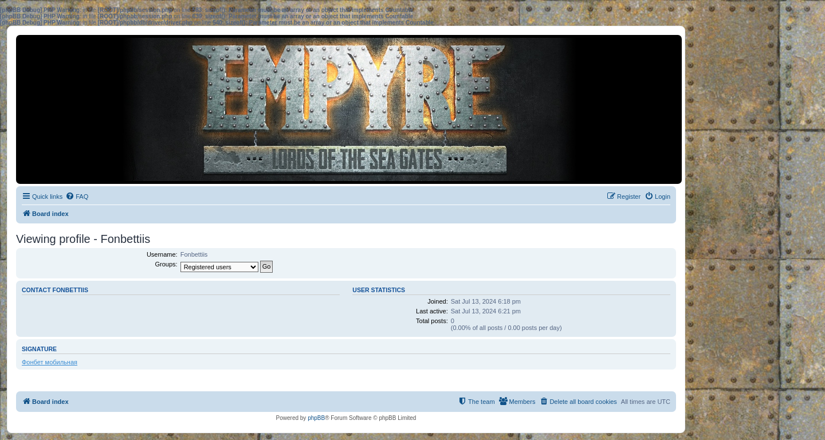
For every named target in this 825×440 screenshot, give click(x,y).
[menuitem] (76, 196)
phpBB (316, 418)
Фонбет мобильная (49, 362)
